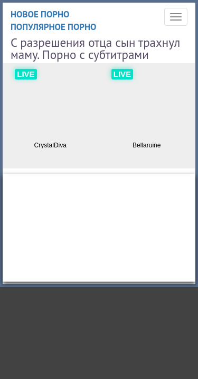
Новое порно (40, 14)
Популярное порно (54, 27)
